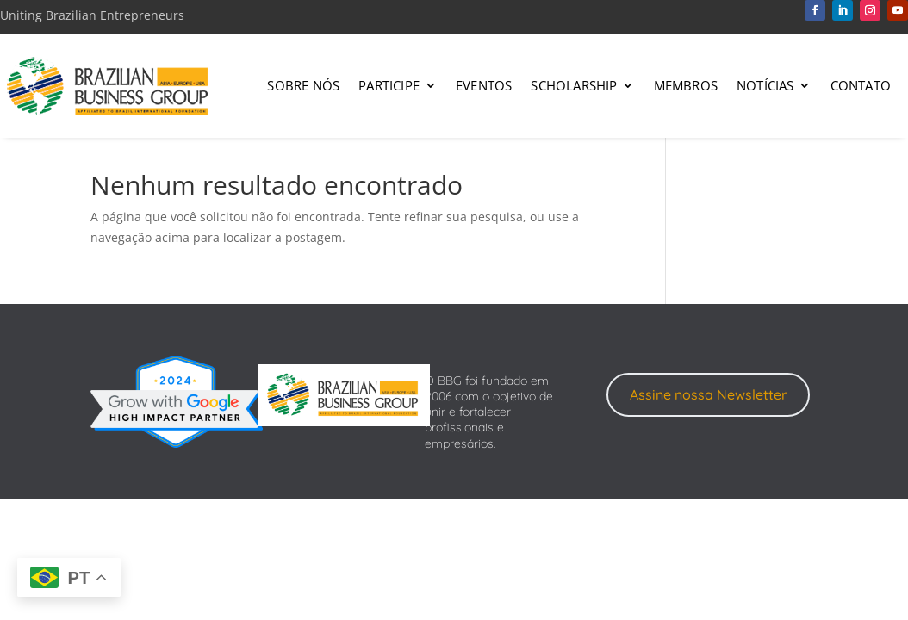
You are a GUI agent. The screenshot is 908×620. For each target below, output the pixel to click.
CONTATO (860, 85)
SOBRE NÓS (303, 85)
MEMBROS (686, 85)
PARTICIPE (389, 85)
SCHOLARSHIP (574, 85)
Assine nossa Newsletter (708, 394)
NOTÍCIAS (765, 85)
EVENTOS (484, 85)
